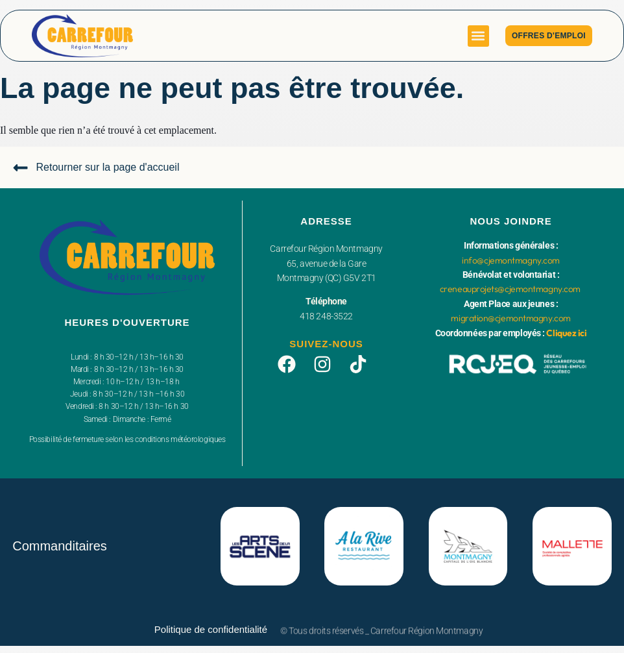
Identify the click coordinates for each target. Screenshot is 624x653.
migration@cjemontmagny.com (510, 318)
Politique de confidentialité (210, 629)
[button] (478, 36)
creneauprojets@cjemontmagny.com (510, 289)
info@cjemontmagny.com (511, 260)
